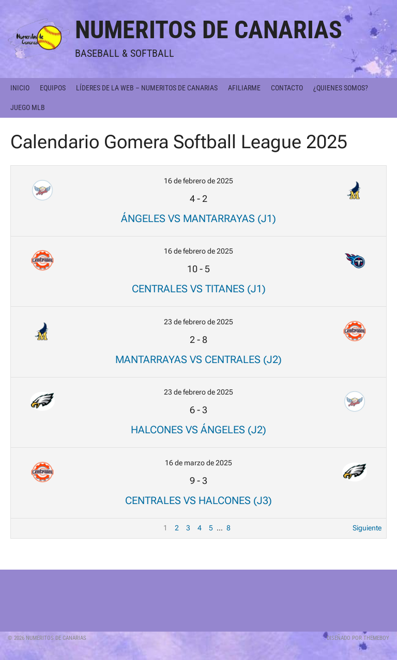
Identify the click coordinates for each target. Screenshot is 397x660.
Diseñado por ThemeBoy (358, 638)
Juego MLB (27, 107)
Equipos (53, 88)
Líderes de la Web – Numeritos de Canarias (147, 88)
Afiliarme (244, 88)
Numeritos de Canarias (208, 29)
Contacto (287, 88)
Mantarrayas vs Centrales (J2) (198, 359)
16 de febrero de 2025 (198, 181)
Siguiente (367, 528)
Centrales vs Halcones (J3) (198, 500)
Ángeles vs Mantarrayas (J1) (198, 218)
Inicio (19, 88)
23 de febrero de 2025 (198, 322)
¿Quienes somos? (340, 88)
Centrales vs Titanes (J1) (199, 288)
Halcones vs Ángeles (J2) (198, 429)
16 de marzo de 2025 (198, 463)
